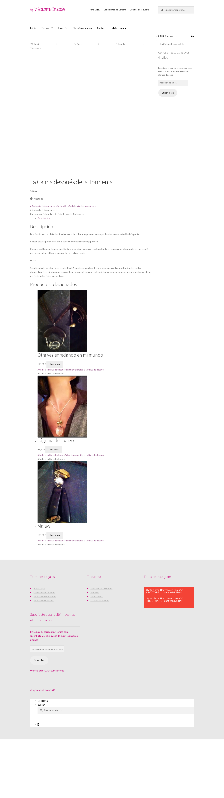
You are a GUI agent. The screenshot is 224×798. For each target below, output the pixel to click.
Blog (60, 28)
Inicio (33, 28)
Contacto (102, 28)
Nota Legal (95, 9)
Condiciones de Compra (115, 9)
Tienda (45, 28)
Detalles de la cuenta (139, 9)
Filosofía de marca (82, 28)
